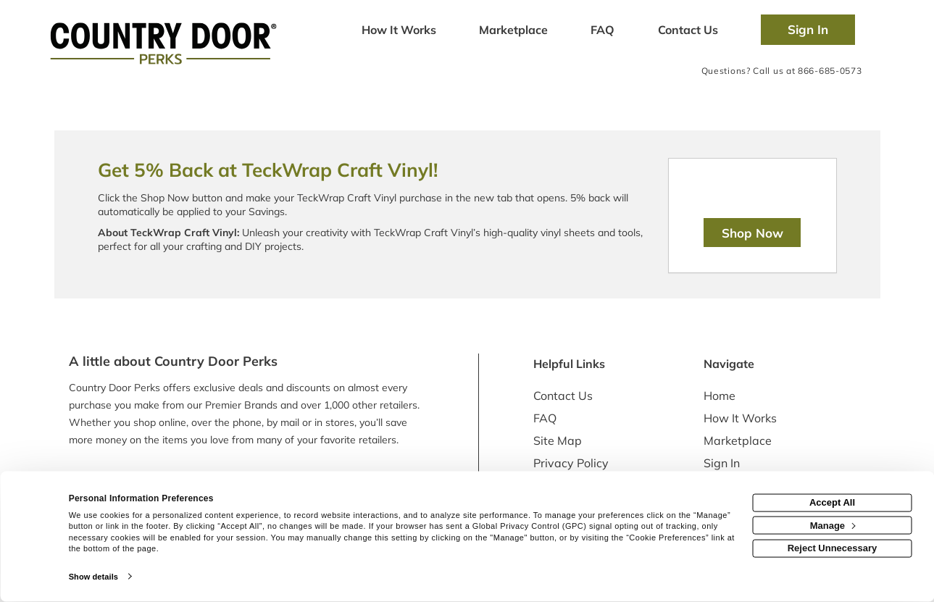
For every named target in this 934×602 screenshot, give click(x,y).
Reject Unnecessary (832, 548)
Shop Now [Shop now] (752, 233)
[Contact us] (687, 31)
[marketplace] (514, 31)
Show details (93, 576)
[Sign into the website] (808, 29)
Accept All (832, 502)
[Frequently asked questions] (603, 31)
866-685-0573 (830, 70)
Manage (833, 524)
